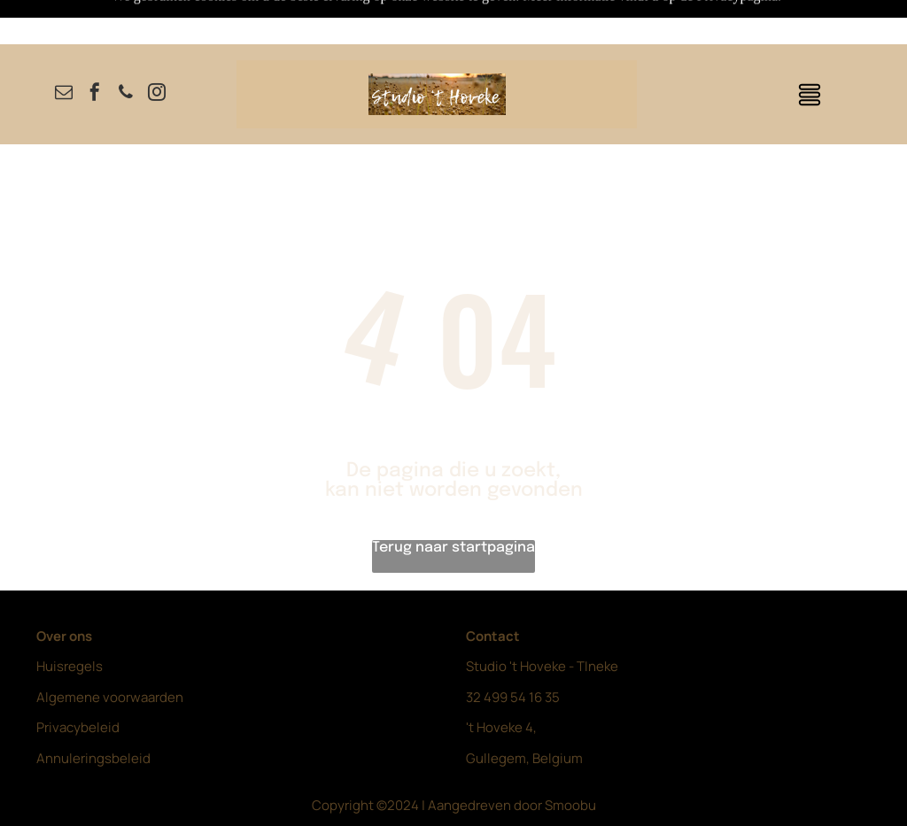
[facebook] (94, 50)
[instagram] (156, 50)
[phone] (125, 50)
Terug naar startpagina (453, 503)
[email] (63, 50)
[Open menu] (809, 50)
